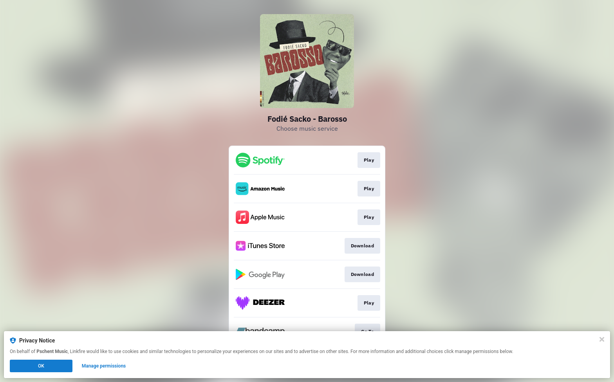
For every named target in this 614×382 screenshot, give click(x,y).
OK (41, 366)
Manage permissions (104, 366)
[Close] (602, 339)
